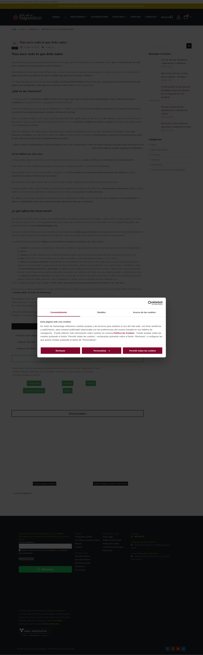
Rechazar (60, 350)
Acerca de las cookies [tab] (144, 312)
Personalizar (102, 350)
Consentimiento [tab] (58, 312)
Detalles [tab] (101, 312)
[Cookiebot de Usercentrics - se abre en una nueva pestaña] (150, 303)
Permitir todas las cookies (142, 350)
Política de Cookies (124, 333)
